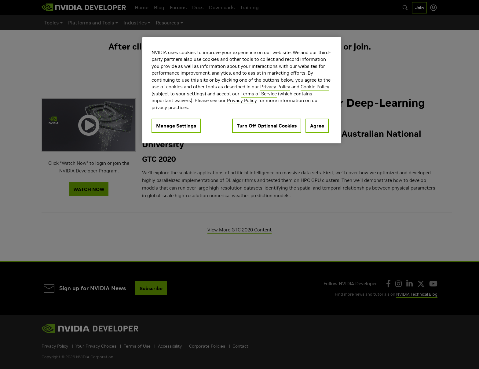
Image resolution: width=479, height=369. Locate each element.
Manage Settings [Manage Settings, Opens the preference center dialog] (176, 126)
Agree (317, 126)
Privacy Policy (275, 87)
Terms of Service (259, 94)
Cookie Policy (315, 87)
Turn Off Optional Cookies (267, 126)
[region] (241, 90)
